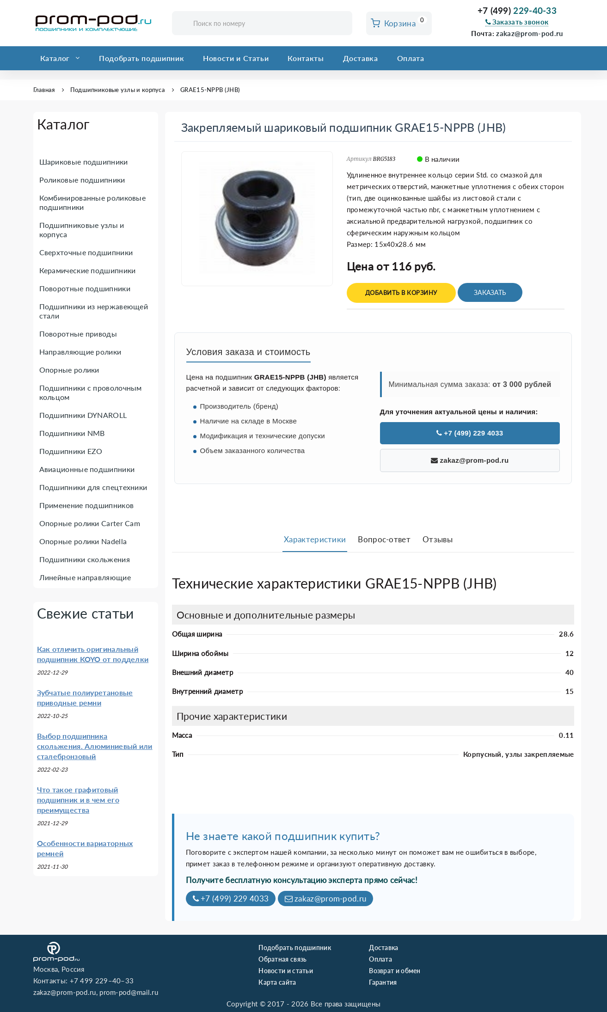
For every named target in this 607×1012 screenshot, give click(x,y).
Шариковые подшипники (83, 161)
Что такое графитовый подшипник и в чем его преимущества (78, 799)
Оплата (410, 58)
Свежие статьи (85, 613)
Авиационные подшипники (87, 469)
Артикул (359, 158)
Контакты (306, 58)
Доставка (360, 58)
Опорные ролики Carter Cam (90, 523)
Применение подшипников (86, 505)
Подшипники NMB (72, 433)
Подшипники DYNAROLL (83, 415)
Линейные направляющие (85, 577)
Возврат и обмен (395, 971)
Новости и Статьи (236, 58)
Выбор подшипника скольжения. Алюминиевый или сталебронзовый (95, 746)
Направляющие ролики (80, 351)
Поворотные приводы (78, 333)
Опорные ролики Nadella (83, 541)
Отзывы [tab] (438, 539)
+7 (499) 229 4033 (469, 433)
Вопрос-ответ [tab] (384, 539)
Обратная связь (282, 959)
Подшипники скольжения (84, 559)
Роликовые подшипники (82, 179)
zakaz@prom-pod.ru (529, 33)
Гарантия (383, 982)
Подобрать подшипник (141, 58)
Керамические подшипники (87, 270)
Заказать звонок (516, 22)
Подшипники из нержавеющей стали (93, 311)
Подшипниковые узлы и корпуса (117, 89)
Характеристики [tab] (315, 539)
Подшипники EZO (71, 451)
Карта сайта (277, 982)
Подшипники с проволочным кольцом (90, 392)
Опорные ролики (69, 369)
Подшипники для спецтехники (93, 487)
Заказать (490, 292)
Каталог (55, 58)
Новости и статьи (285, 971)
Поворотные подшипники (84, 288)
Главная (44, 89)
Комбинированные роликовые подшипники (92, 202)
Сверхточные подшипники (86, 252)
